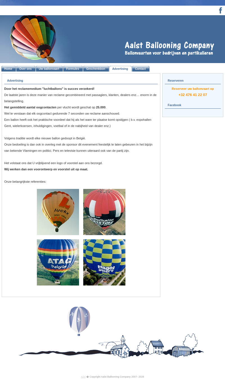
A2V (83, 376)
